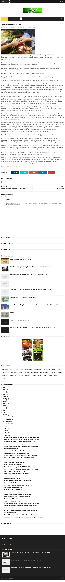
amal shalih (47, 371)
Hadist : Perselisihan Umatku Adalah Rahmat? (18, 482)
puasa (21, 377)
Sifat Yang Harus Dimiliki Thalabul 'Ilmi (16, 475)
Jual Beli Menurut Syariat (12, 480)
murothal (53, 374)
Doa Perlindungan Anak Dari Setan (20, 261)
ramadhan (27, 377)
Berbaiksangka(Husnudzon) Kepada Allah (23, 299)
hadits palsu (5, 374)
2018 (4, 401)
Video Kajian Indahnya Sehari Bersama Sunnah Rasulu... (22, 452)
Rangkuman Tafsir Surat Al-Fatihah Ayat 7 (17, 498)
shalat (34, 377)
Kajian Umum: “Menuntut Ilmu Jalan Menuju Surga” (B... (22, 505)
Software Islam (38, 371)
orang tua (4, 377)
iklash (20, 374)
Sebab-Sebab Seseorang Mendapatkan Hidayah (19, 459)
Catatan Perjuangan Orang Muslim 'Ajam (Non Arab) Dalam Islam (30, 268)
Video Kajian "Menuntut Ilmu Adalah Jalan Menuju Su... (21, 439)
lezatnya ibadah (44, 374)
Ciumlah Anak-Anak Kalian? (13, 491)
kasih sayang (34, 374)
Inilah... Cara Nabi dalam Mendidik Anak (16, 455)
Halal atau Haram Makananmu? (14, 464)
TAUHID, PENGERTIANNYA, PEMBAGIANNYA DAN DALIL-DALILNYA (28, 276)
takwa (44, 377)
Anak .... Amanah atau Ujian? (13, 466)
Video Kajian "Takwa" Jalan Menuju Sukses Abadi (19, 443)
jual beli (35, 29)
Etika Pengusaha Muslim (12, 494)
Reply (8, 208)
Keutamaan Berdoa (10, 510)
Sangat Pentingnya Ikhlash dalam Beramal (18, 516)
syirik (39, 377)
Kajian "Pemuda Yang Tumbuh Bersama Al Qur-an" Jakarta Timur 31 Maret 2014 (34, 306)
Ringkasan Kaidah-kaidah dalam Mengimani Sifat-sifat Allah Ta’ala (30, 291)
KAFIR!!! (12, 314)
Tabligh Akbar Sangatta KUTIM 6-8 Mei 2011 (17, 468)
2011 (4, 416)
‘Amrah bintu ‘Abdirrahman (13, 484)
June (6, 432)
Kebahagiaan (28, 371)
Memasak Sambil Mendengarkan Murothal (18, 487)
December (8, 418)
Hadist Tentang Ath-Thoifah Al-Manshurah (18, 496)
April (6, 437)
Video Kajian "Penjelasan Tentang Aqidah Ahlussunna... (22, 441)
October (7, 423)
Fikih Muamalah (28, 29)
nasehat (60, 374)
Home (4, 20)
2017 (4, 403)
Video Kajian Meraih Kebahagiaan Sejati (17, 446)
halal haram (14, 374)
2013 (4, 412)
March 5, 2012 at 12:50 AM (13, 202)
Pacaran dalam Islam (11, 450)
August (7, 428)
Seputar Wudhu (9, 478)
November (8, 421)
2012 (4, 414)
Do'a (11, 371)
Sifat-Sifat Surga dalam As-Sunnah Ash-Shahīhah (26, 562)
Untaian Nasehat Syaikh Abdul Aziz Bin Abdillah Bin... (20, 512)
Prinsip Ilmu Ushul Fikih (11, 500)
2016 (4, 405)
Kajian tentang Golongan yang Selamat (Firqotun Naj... (21, 448)
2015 (4, 407)
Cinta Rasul (5, 371)
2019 (4, 398)
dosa (58, 371)
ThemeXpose (11, 580)
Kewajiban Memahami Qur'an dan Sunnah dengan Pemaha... (23, 519)
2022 (4, 391)
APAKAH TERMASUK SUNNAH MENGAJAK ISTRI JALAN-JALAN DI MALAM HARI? (32, 329)
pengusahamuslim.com (14, 168)
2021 (4, 394)
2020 (5, 396)
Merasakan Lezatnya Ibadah (13, 489)
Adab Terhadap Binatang (12, 503)
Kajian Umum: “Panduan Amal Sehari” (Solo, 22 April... (21, 507)
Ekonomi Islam (19, 371)
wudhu (4, 380)
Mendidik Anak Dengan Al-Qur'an (14, 473)
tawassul (56, 377)
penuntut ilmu (13, 377)
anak (53, 371)
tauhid (50, 377)
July (6, 430)
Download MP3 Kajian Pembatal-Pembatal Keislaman (21, 457)
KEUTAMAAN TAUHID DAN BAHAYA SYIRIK (22, 284)
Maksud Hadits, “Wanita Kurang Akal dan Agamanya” (21, 471)
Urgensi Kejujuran (10, 514)
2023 (4, 389)
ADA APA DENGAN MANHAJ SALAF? (20, 322)
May (6, 434)
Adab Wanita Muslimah (11, 462)
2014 (4, 410)
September (8, 425)
